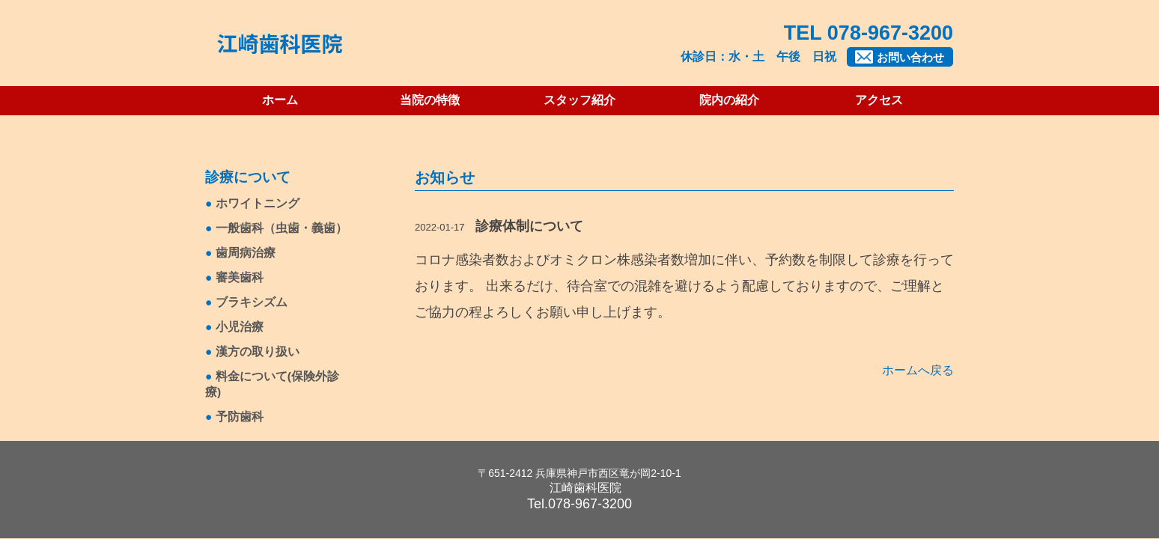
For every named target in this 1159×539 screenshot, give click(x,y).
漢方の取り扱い (257, 351)
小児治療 (240, 326)
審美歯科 (240, 277)
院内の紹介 (729, 100)
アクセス (879, 100)
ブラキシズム (252, 302)
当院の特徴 (430, 100)
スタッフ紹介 (579, 100)
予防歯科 (240, 416)
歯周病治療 (246, 252)
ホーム (280, 100)
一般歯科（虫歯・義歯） (281, 228)
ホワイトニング (257, 203)
